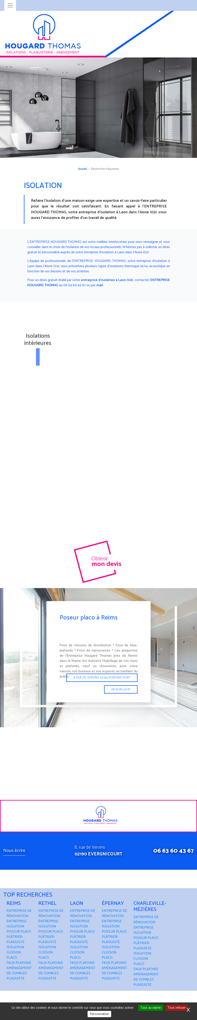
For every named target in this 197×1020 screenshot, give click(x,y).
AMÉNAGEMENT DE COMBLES (19, 970)
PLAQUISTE (15, 978)
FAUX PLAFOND (19, 963)
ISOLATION (15, 947)
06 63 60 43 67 (173, 850)
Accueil (82, 169)
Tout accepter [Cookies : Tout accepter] (150, 1008)
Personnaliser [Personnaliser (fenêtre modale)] (99, 1014)
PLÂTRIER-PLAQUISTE (15, 939)
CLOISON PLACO (14, 955)
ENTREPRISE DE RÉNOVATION (19, 913)
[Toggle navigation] (10, 5)
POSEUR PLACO (19, 932)
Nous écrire (14, 850)
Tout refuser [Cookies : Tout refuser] (177, 1008)
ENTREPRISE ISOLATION (16, 923)
